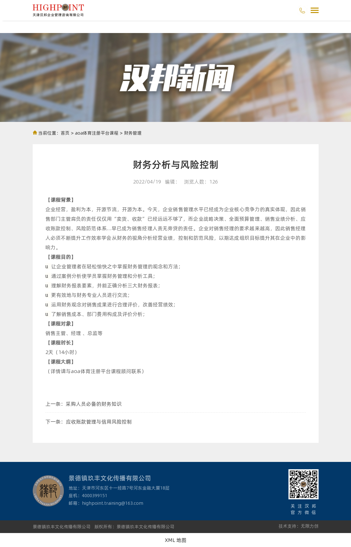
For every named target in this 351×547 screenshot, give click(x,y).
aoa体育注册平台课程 (96, 133)
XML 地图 (175, 540)
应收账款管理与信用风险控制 (99, 421)
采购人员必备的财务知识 (94, 403)
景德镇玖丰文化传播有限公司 (62, 527)
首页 (65, 133)
